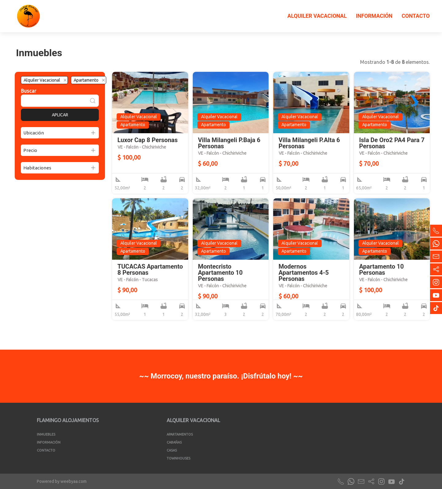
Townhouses (178, 458)
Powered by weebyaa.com (62, 481)
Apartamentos (180, 434)
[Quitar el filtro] (65, 80)
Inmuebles (46, 434)
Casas (172, 450)
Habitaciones (37, 167)
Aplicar (60, 114)
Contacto (415, 16)
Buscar (28, 91)
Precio (30, 150)
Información (374, 16)
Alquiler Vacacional (317, 16)
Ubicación (33, 132)
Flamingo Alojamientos (68, 420)
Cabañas (174, 442)
